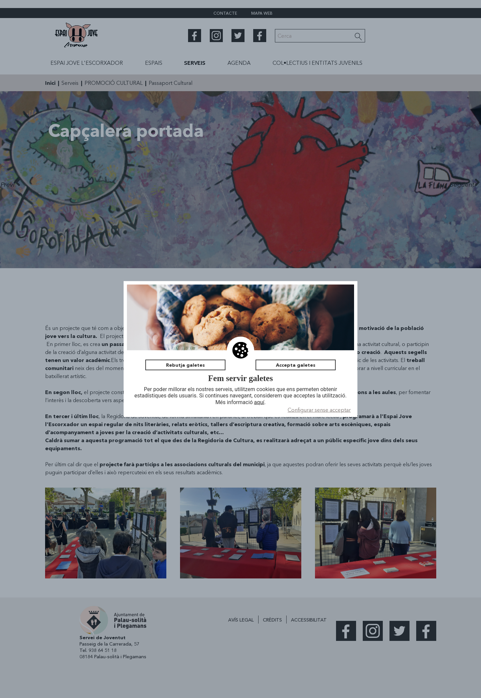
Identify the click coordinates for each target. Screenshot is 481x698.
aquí (259, 402)
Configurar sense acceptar (319, 409)
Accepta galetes (295, 365)
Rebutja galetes (185, 365)
